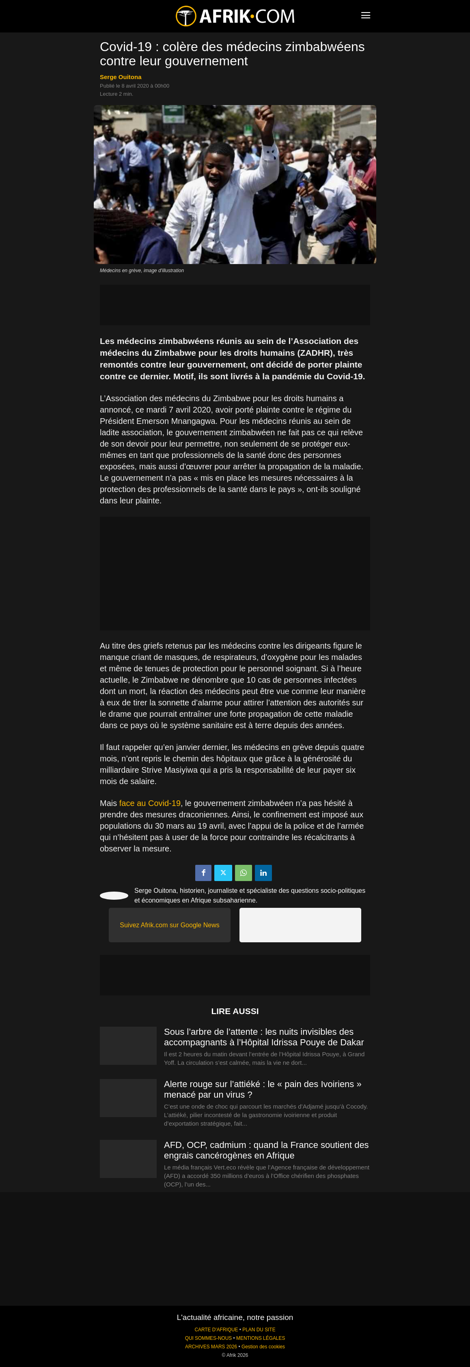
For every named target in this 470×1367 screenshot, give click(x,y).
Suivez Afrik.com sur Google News (169, 925)
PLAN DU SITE (258, 1330)
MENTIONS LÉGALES (260, 1338)
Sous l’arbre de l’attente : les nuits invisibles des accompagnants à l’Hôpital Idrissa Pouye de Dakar (264, 1037)
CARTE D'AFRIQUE (216, 1330)
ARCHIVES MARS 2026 (211, 1347)
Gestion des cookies (263, 1347)
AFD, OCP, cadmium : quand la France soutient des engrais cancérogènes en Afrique (266, 1150)
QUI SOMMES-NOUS (208, 1338)
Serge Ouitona (121, 76)
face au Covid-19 (150, 803)
